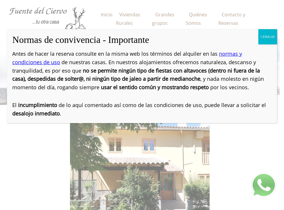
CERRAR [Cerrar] (268, 37)
